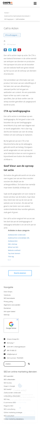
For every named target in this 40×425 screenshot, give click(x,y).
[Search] (28, 364)
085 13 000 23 (11, 350)
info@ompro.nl (12, 354)
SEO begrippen (11, 44)
